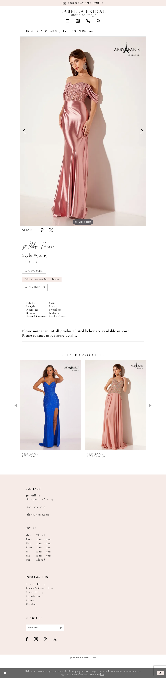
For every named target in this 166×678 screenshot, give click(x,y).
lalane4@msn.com (38, 514)
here (102, 674)
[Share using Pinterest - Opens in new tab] (42, 230)
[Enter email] (45, 627)
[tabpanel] (83, 131)
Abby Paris (49, 31)
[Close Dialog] (5, 673)
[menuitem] (67, 21)
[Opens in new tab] (41, 335)
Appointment (35, 596)
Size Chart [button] (30, 262)
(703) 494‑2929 (35, 507)
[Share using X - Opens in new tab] (51, 230)
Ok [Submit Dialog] (160, 673)
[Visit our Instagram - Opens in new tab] (36, 639)
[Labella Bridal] (83, 13)
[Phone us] (88, 21)
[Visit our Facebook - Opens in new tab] (27, 639)
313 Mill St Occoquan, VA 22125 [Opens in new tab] (40, 497)
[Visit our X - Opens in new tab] (55, 639)
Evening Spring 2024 (78, 31)
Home (30, 31)
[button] (67, 21)
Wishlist (31, 604)
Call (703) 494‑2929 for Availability (42, 279)
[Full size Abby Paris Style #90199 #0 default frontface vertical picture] (83, 131)
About (30, 600)
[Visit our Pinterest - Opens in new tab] (45, 639)
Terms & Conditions (39, 588)
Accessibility (34, 592)
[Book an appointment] (83, 3)
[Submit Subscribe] (60, 627)
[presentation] (50, 405)
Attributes (35, 287)
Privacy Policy (36, 584)
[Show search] (98, 21)
